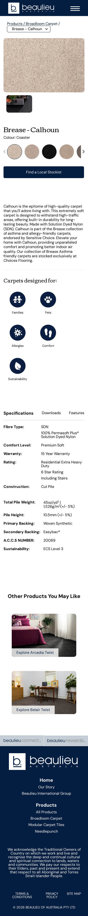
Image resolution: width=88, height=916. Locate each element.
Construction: (16, 487)
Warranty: (13, 454)
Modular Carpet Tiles (46, 824)
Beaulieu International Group (46, 793)
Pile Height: (14, 515)
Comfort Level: (17, 445)
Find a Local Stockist (43, 172)
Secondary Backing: (22, 532)
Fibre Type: (14, 427)
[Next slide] (83, 151)
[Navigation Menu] (73, 8)
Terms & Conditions (22, 895)
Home (46, 780)
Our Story (46, 787)
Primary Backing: (19, 524)
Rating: (10, 462)
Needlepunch (46, 831)
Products (15, 23)
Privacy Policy (52, 895)
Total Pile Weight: (19, 502)
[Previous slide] (4, 151)
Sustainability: (17, 549)
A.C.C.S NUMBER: (19, 541)
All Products (46, 812)
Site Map (74, 893)
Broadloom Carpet (41, 23)
